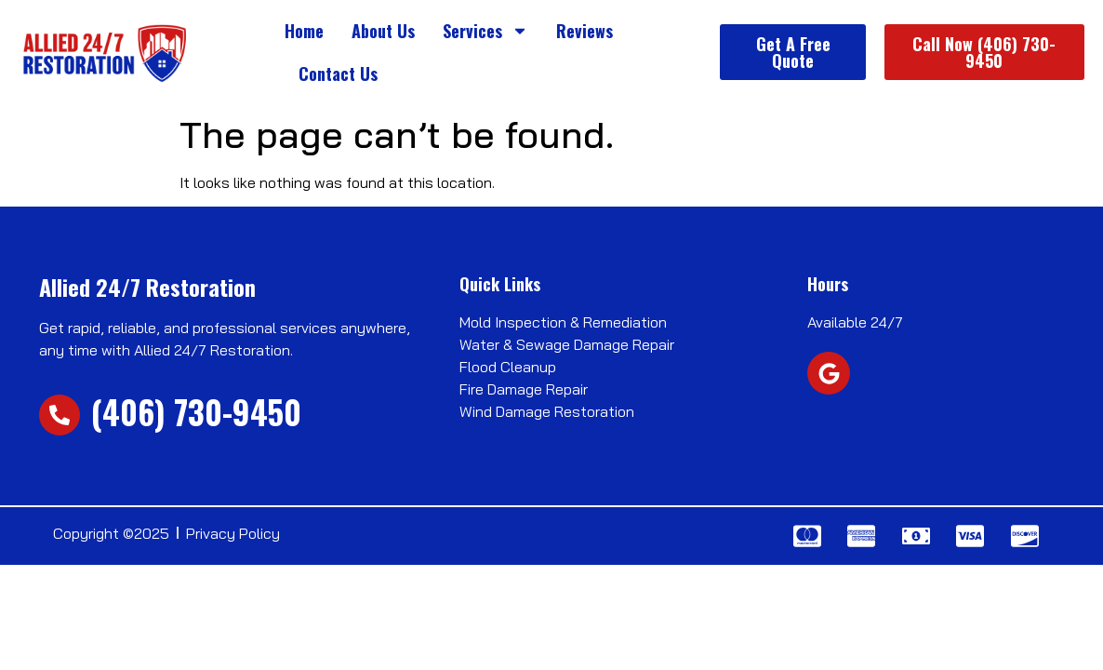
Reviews (584, 31)
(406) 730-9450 (196, 411)
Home (304, 31)
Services (485, 30)
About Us (383, 31)
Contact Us (338, 73)
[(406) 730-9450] (59, 415)
